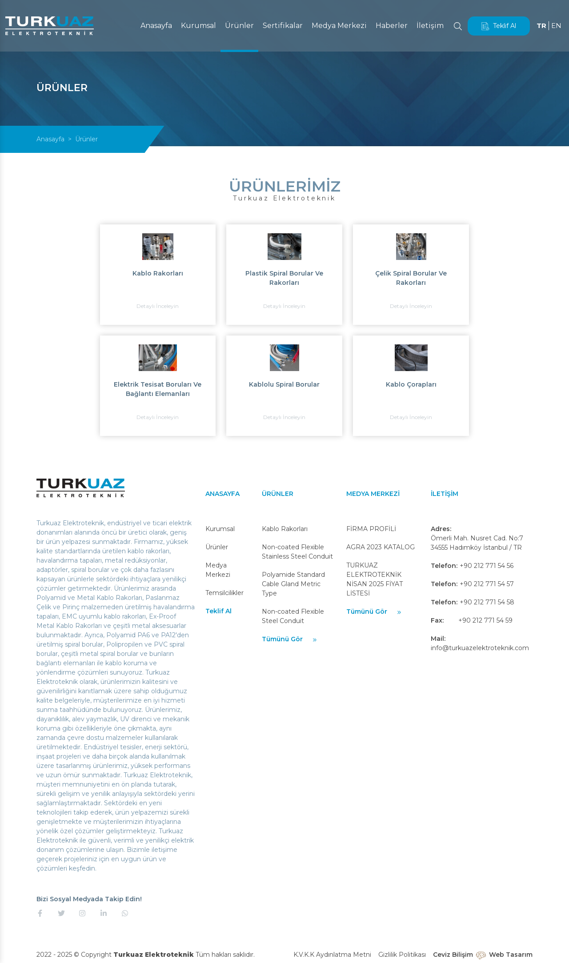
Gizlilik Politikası (402, 955)
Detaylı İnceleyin (157, 306)
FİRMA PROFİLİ (371, 529)
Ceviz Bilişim (453, 955)
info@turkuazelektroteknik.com (480, 648)
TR (541, 25)
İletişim (429, 25)
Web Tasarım (511, 955)
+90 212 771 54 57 (487, 584)
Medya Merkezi (338, 25)
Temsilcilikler (224, 593)
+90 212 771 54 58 (487, 602)
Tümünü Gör (290, 639)
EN (556, 25)
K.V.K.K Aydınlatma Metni (332, 955)
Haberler (391, 25)
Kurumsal (197, 25)
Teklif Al (498, 26)
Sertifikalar (282, 25)
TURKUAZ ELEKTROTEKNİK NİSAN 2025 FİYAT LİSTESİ (374, 579)
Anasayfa (155, 25)
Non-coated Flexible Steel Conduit (293, 616)
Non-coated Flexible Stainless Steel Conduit (297, 551)
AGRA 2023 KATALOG (380, 547)
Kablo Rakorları (285, 529)
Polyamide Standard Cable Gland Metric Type (293, 584)
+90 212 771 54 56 (486, 566)
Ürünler (238, 25)
